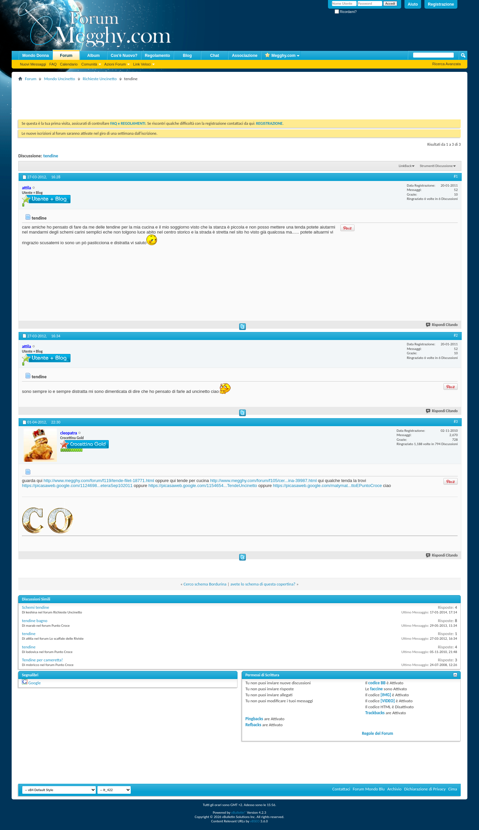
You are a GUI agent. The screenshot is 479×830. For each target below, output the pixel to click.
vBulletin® (238, 812)
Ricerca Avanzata (446, 64)
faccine (376, 688)
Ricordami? (346, 12)
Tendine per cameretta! (42, 659)
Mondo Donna (35, 55)
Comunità (89, 64)
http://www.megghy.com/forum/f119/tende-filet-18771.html (99, 480)
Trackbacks (375, 712)
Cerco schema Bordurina (205, 583)
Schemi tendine (35, 607)
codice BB (377, 682)
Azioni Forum (115, 64)
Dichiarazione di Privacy (425, 788)
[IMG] (386, 694)
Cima (452, 788)
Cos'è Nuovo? (124, 55)
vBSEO (255, 821)
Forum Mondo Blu (369, 788)
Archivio (394, 788)
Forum (66, 55)
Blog (187, 55)
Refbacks (253, 724)
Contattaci (341, 788)
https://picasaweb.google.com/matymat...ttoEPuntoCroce (327, 485)
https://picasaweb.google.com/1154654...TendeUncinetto (202, 485)
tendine (50, 156)
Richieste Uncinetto (100, 78)
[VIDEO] (388, 700)
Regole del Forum (377, 733)
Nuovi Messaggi (33, 64)
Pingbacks (254, 718)
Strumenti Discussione (436, 166)
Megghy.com (280, 56)
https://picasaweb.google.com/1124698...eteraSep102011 (77, 485)
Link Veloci (142, 64)
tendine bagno (34, 620)
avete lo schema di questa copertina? (263, 583)
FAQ (53, 64)
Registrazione (441, 4)
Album (93, 55)
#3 (456, 421)
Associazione (244, 55)
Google (34, 682)
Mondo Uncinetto (59, 78)
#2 (456, 335)
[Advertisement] (139, 98)
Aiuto (413, 4)
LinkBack (405, 166)
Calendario (69, 64)
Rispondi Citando (442, 325)
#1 (456, 176)
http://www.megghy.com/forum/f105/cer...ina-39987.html (263, 480)
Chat (214, 55)
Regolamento (157, 55)
